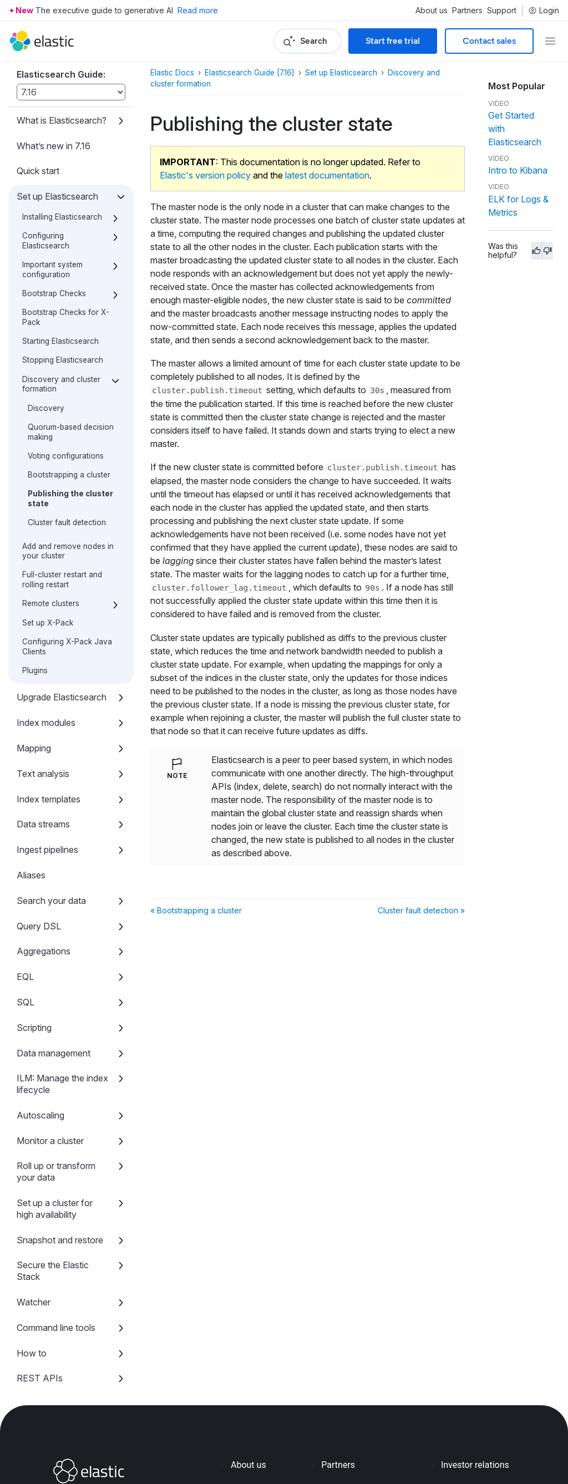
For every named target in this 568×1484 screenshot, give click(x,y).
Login (543, 10)
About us (431, 10)
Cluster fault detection (67, 439)
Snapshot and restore (60, 1156)
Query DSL (39, 842)
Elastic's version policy (205, 175)
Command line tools (56, 1244)
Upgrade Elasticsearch (61, 613)
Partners (467, 10)
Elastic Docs (172, 72)
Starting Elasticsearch (60, 257)
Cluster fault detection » (421, 910)
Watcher (33, 1218)
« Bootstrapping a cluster (196, 910)
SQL (25, 918)
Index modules (46, 639)
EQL (25, 893)
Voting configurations (66, 372)
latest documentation (327, 175)
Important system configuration (52, 186)
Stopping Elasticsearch (62, 276)
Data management (53, 969)
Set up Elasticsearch (57, 113)
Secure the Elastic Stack (53, 1187)
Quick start (38, 87)
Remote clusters (50, 520)
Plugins (35, 587)
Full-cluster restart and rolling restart (62, 496)
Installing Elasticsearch (62, 133)
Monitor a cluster (50, 1057)
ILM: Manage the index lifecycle (62, 1000)
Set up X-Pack (47, 539)
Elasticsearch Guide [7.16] (250, 72)
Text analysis (43, 690)
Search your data (51, 817)
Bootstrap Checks (54, 210)
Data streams (43, 740)
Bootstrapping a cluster (69, 391)
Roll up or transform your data (56, 1088)
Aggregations (43, 867)
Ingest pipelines (47, 766)
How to (32, 1269)
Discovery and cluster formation (61, 301)
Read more (198, 10)
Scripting (34, 944)
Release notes (45, 1345)
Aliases (31, 791)
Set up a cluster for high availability (55, 1125)
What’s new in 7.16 (53, 62)
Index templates (48, 715)
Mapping (34, 664)
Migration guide (47, 1320)
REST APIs (40, 1294)
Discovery (46, 325)
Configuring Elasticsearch (45, 157)
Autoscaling (40, 1032)
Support (501, 10)
